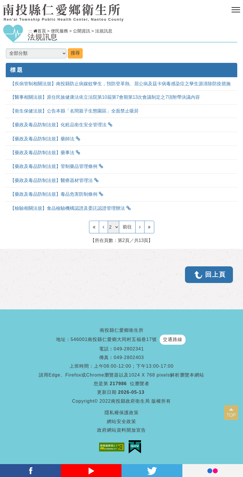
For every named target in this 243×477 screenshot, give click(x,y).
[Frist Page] (94, 227)
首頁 (39, 30)
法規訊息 (103, 30)
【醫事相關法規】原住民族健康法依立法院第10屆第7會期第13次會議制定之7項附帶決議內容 (105, 97)
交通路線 (172, 339)
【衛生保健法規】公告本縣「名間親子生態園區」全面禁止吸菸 (74, 110)
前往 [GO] (127, 226)
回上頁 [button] (215, 274)
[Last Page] (149, 227)
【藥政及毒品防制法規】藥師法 (42, 138)
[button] (236, 10)
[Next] (139, 227)
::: (30, 30)
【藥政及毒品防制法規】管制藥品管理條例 (53, 166)
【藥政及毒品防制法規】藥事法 (42, 152)
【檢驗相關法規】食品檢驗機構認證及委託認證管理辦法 (67, 208)
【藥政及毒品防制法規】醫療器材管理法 (51, 180)
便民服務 (59, 30)
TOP (231, 415)
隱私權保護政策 (122, 412)
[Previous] (103, 227)
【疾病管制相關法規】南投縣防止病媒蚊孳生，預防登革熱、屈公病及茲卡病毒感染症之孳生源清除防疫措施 (120, 83)
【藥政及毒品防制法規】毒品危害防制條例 (53, 194)
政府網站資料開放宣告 (121, 430)
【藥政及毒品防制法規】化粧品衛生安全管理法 (58, 124)
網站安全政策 (121, 421)
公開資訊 (81, 30)
